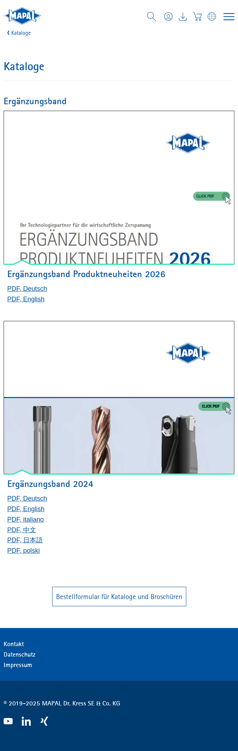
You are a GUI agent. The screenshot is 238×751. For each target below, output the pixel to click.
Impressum (18, 665)
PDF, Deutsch (27, 288)
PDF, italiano (25, 519)
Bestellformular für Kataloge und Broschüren (119, 596)
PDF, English (25, 299)
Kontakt (14, 644)
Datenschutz (19, 654)
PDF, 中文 (21, 530)
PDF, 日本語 (25, 540)
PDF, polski (23, 550)
